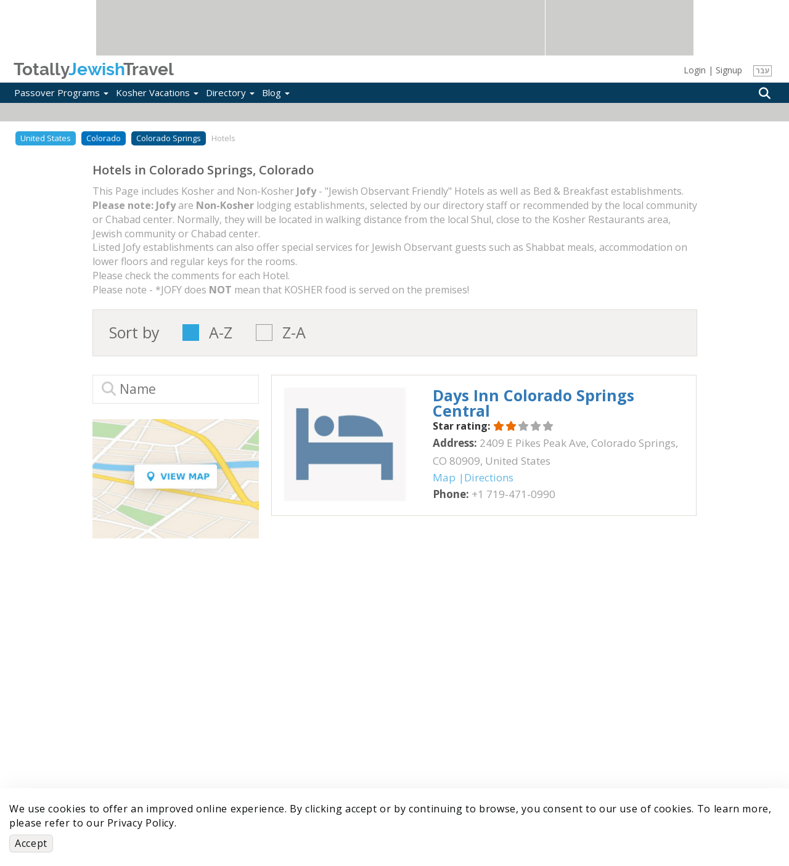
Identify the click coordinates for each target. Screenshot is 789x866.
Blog (276, 92)
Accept (31, 843)
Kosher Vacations (157, 92)
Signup (729, 70)
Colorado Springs (168, 138)
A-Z (220, 332)
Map (444, 477)
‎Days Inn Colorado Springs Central (533, 403)
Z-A (294, 332)
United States (45, 138)
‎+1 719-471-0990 (513, 494)
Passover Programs (61, 92)
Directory (230, 92)
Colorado (103, 138)
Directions (488, 477)
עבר (763, 70)
